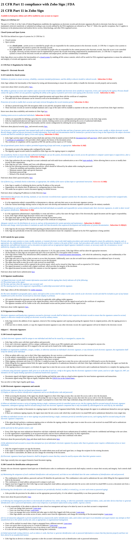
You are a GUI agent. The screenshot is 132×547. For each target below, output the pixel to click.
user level (93, 138)
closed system (45, 57)
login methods (88, 160)
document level (81, 138)
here (31, 87)
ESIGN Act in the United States (63, 378)
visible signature (36, 290)
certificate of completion (15, 140)
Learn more (37, 508)
